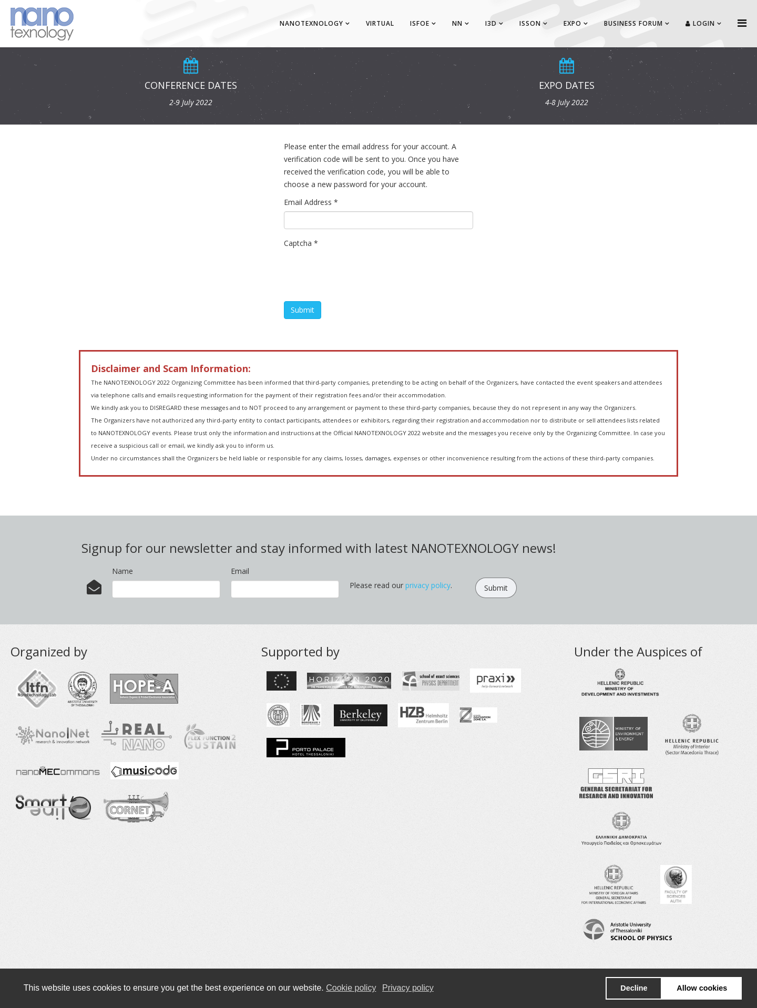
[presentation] (364, 272)
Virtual (380, 23)
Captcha (301, 243)
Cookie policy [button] (351, 987)
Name (122, 571)
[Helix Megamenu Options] (742, 23)
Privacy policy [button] (408, 987)
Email (240, 571)
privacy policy (428, 585)
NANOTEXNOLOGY (311, 23)
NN (457, 23)
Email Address (311, 202)
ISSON (530, 23)
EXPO (572, 23)
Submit (302, 310)
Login (700, 23)
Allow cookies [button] (702, 988)
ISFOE (419, 23)
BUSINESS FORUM (633, 23)
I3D (491, 23)
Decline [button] (633, 988)
